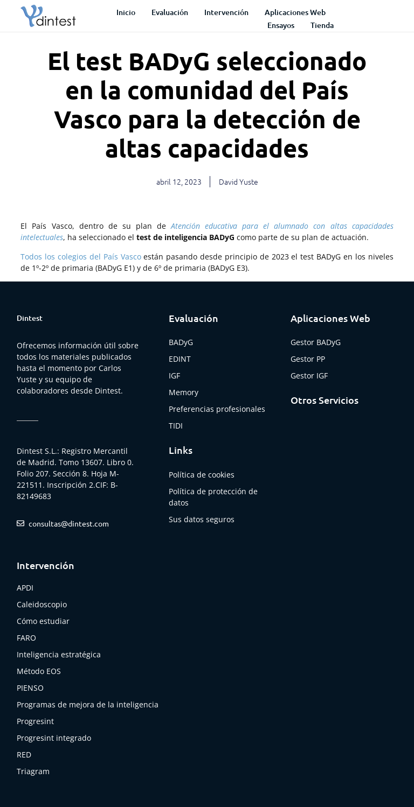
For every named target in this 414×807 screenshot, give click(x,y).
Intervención (226, 12)
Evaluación (169, 12)
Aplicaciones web (295, 12)
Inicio (125, 12)
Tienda (322, 25)
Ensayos (280, 25)
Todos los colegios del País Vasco (80, 256)
